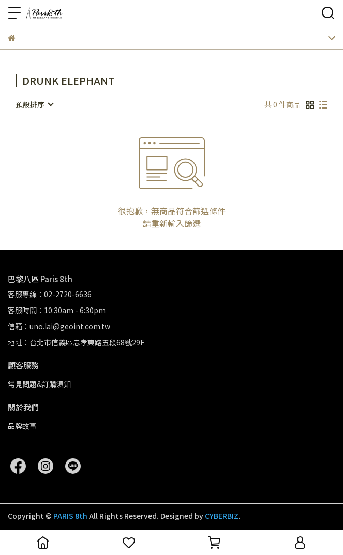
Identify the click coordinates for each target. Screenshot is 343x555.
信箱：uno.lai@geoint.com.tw (59, 326)
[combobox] (34, 104)
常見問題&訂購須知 (39, 384)
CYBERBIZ (221, 516)
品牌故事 (22, 426)
